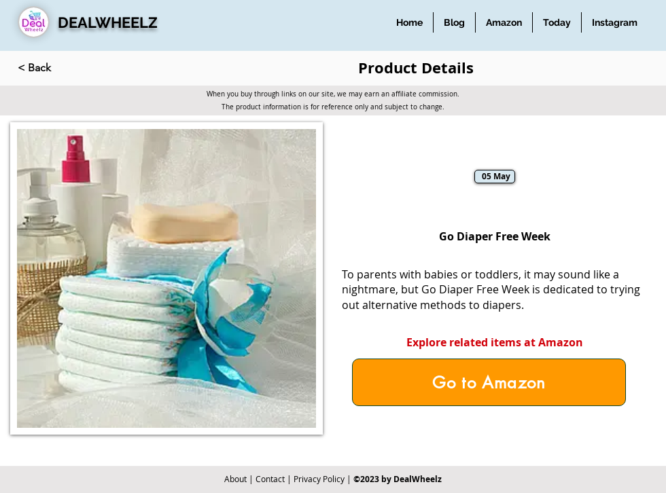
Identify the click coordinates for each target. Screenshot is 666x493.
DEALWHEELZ (108, 22)
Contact (270, 478)
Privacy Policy (319, 478)
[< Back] (62, 67)
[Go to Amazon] (489, 382)
